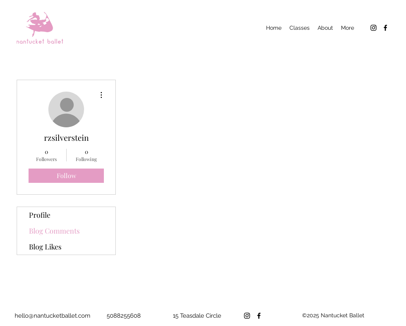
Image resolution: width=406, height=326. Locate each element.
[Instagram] (373, 28)
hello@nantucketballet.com (52, 315)
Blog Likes (45, 246)
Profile (39, 215)
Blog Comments (54, 231)
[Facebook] (385, 28)
